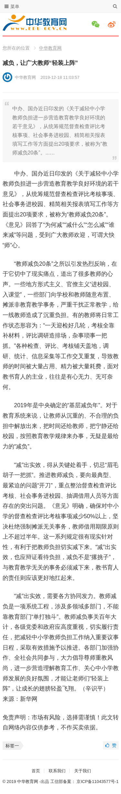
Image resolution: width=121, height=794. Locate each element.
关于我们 (82, 770)
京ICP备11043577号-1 (97, 781)
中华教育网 (50, 48)
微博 (112, 24)
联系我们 (57, 770)
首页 (36, 770)
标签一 (12, 745)
